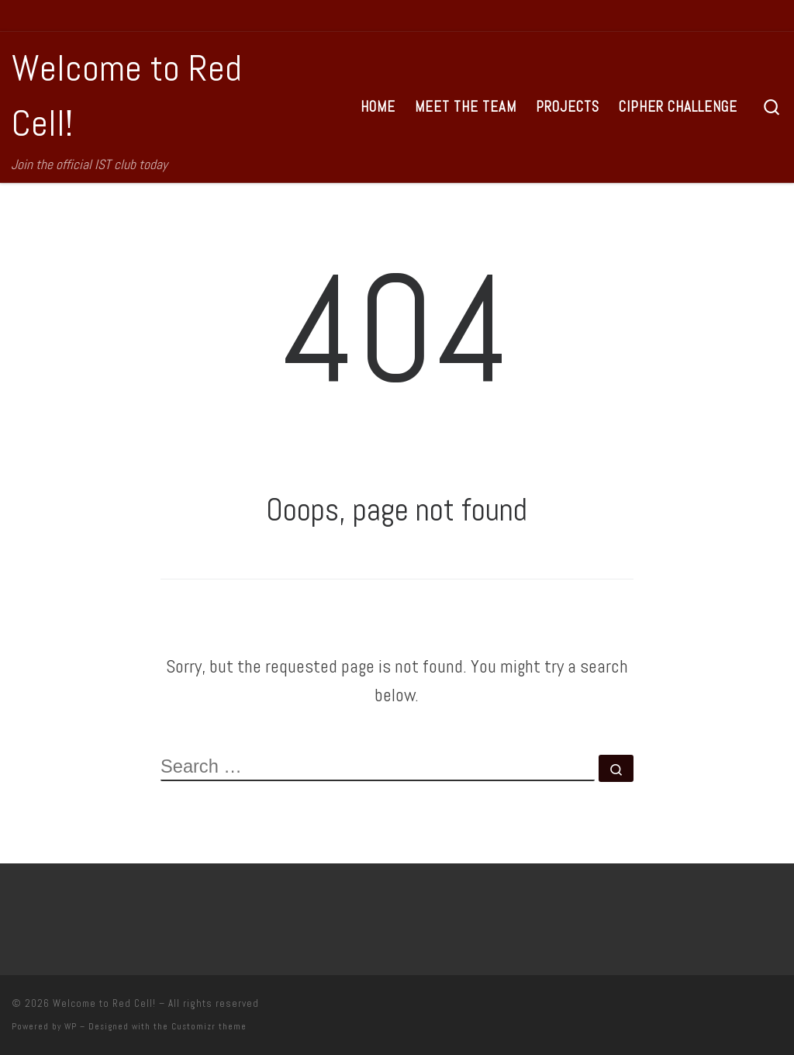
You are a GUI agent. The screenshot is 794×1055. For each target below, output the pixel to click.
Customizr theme (209, 1026)
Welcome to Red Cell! (104, 1003)
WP (70, 1026)
